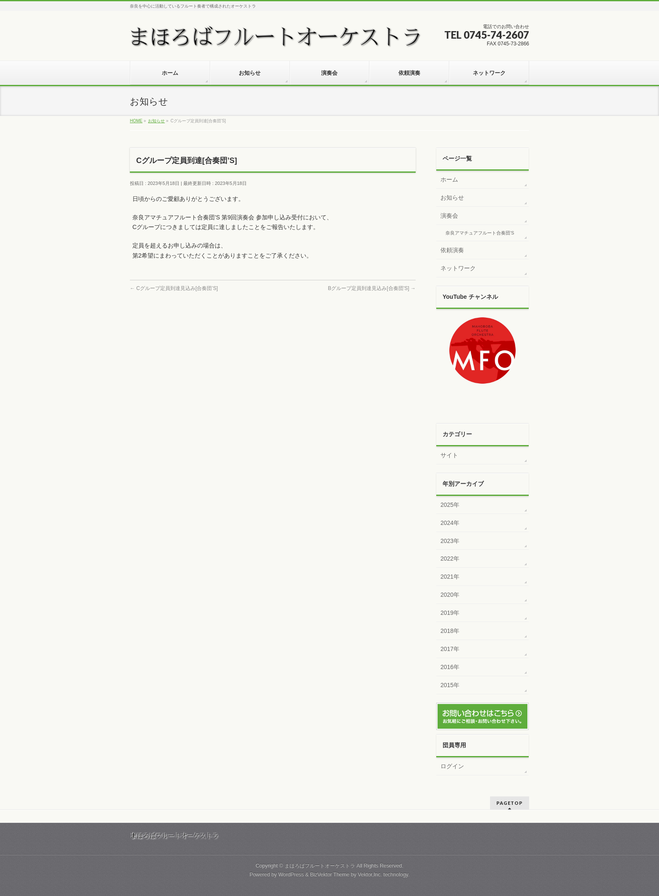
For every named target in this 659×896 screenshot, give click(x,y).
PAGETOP (509, 803)
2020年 (449, 594)
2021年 (449, 576)
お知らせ (452, 197)
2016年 (449, 667)
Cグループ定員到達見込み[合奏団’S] (174, 288)
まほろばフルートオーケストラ (320, 866)
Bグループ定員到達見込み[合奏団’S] (372, 288)
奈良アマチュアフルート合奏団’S (479, 232)
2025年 (449, 504)
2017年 (449, 649)
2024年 (449, 522)
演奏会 (449, 215)
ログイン (452, 766)
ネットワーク (458, 268)
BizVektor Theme (330, 875)
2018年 (449, 630)
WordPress (291, 875)
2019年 (449, 612)
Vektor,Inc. (370, 875)
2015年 (449, 685)
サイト (449, 455)
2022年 (449, 558)
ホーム (449, 179)
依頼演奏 (452, 250)
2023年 (449, 541)
